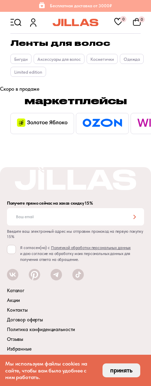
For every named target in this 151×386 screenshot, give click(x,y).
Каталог (16, 290)
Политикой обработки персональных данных (91, 247)
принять (121, 370)
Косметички (102, 59)
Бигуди (21, 59)
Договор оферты (25, 319)
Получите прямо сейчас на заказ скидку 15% (50, 203)
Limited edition (28, 72)
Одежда (132, 59)
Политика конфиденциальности (41, 329)
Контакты (17, 309)
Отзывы (15, 339)
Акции (13, 300)
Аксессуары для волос (59, 59)
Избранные (19, 348)
